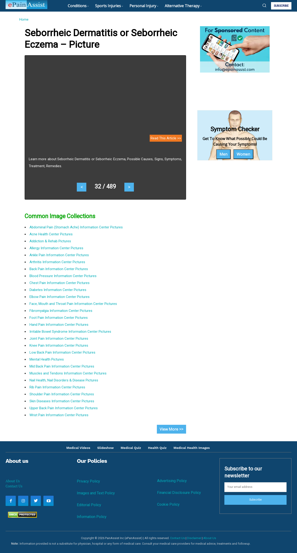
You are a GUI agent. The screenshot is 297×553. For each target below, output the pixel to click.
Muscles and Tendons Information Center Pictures (68, 373)
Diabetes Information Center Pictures (57, 290)
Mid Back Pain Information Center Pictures (61, 366)
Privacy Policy (88, 481)
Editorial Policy (89, 505)
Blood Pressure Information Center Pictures (63, 276)
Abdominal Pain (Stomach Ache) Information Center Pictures (76, 227)
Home (24, 19)
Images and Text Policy (96, 493)
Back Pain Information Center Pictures (58, 269)
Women (243, 154)
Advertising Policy (172, 481)
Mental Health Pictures (46, 359)
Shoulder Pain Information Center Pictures (61, 394)
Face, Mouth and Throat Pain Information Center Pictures (73, 304)
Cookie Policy (168, 504)
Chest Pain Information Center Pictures (59, 283)
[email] (255, 487)
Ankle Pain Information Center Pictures (59, 255)
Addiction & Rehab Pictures (50, 241)
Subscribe (255, 499)
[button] (264, 5)
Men (223, 154)
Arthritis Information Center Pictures (57, 262)
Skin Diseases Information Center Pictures (61, 401)
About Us (13, 481)
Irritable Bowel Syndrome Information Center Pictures (70, 331)
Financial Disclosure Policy (179, 492)
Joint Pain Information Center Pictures (58, 338)
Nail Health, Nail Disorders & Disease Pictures (63, 380)
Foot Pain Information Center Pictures (58, 318)
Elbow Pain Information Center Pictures (59, 297)
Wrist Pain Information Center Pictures (58, 415)
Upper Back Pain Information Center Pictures (63, 408)
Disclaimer (194, 538)
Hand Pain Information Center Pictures (58, 325)
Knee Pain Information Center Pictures (58, 345)
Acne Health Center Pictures (51, 234)
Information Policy (92, 517)
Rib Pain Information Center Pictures (57, 387)
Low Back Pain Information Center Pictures (62, 352)
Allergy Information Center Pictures (56, 248)
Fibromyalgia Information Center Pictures (60, 311)
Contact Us (14, 486)
